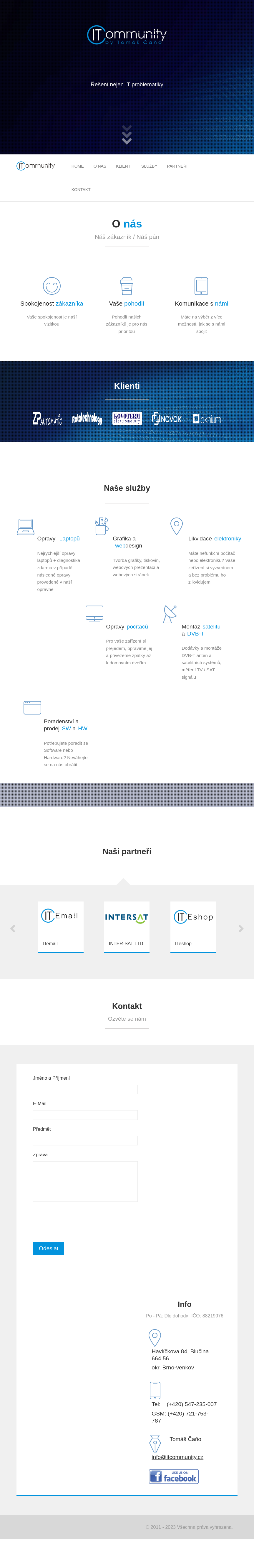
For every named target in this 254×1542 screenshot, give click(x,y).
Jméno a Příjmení (51, 1078)
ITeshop (183, 943)
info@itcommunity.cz (177, 1460)
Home (78, 166)
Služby (149, 166)
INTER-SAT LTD (126, 943)
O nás (100, 166)
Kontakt (81, 189)
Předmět (42, 1129)
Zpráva (40, 1154)
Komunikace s (201, 303)
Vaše (126, 303)
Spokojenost (51, 303)
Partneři (177, 166)
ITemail (50, 943)
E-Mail (39, 1103)
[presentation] (77, 1222)
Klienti (124, 166)
